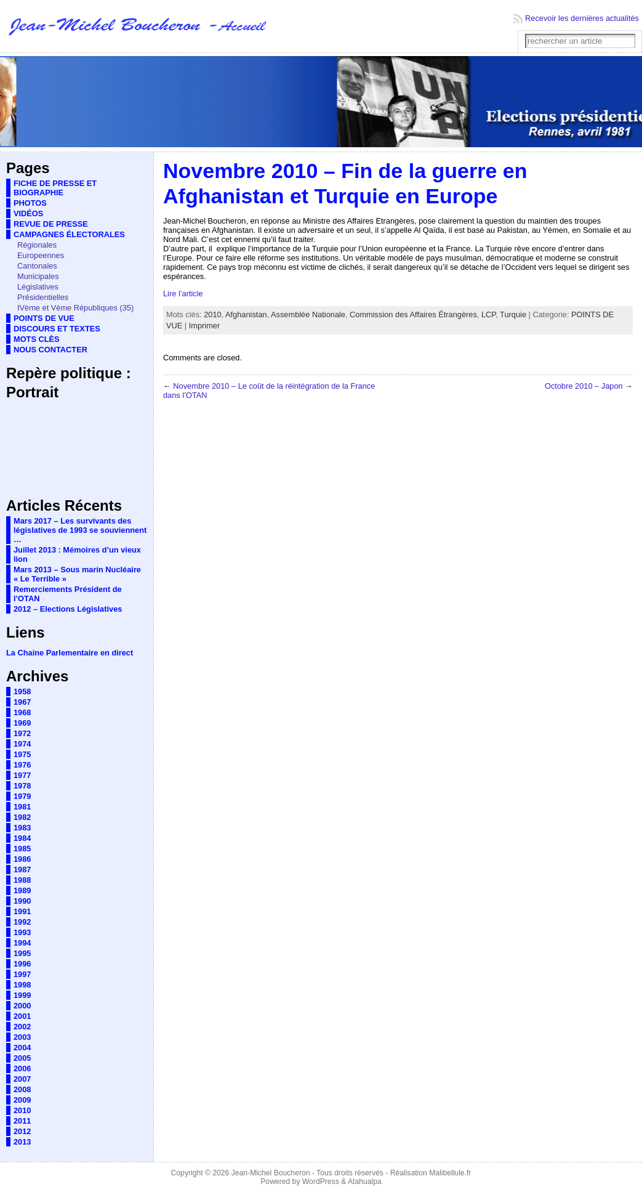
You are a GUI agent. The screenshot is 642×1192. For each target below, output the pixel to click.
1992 (22, 921)
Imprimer (204, 325)
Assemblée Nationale (308, 314)
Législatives (37, 286)
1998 (22, 984)
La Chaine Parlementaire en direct (69, 652)
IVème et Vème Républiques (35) (75, 307)
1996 (22, 963)
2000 (22, 1005)
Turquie (513, 314)
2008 (22, 1089)
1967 (22, 702)
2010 (22, 1110)
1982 (22, 817)
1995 (22, 953)
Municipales (38, 276)
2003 (22, 1037)
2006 (22, 1068)
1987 (22, 869)
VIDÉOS (28, 213)
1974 (22, 743)
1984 (22, 838)
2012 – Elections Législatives (68, 609)
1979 (22, 796)
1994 (22, 942)
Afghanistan (246, 314)
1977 (22, 775)
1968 (22, 712)
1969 (22, 723)
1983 (22, 827)
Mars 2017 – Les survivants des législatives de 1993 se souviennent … (80, 530)
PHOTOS (30, 203)
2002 (22, 1026)
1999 (22, 995)
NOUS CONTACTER (50, 349)
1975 (22, 754)
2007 (22, 1079)
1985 (22, 848)
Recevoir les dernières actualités (582, 18)
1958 (22, 691)
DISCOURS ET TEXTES (57, 328)
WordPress (320, 1181)
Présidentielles (42, 297)
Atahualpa (365, 1181)
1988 (22, 880)
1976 (22, 764)
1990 (22, 901)
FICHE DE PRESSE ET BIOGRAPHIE (55, 188)
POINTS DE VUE (44, 318)
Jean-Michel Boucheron (270, 1173)
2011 (22, 1120)
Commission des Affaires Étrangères (413, 314)
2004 (22, 1047)
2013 (22, 1141)
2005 (22, 1058)
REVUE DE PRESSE (51, 224)
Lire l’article (183, 293)
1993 (22, 932)
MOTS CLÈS (37, 339)
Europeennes (40, 255)
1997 (22, 974)
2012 (22, 1131)
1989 (22, 890)
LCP (488, 314)
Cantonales (37, 265)
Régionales (37, 244)
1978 (22, 785)
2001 (22, 1016)
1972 (22, 733)
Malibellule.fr (450, 1173)
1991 (22, 911)
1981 (22, 806)
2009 (22, 1100)
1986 (22, 859)
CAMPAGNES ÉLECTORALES (69, 234)
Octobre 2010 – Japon (584, 386)
